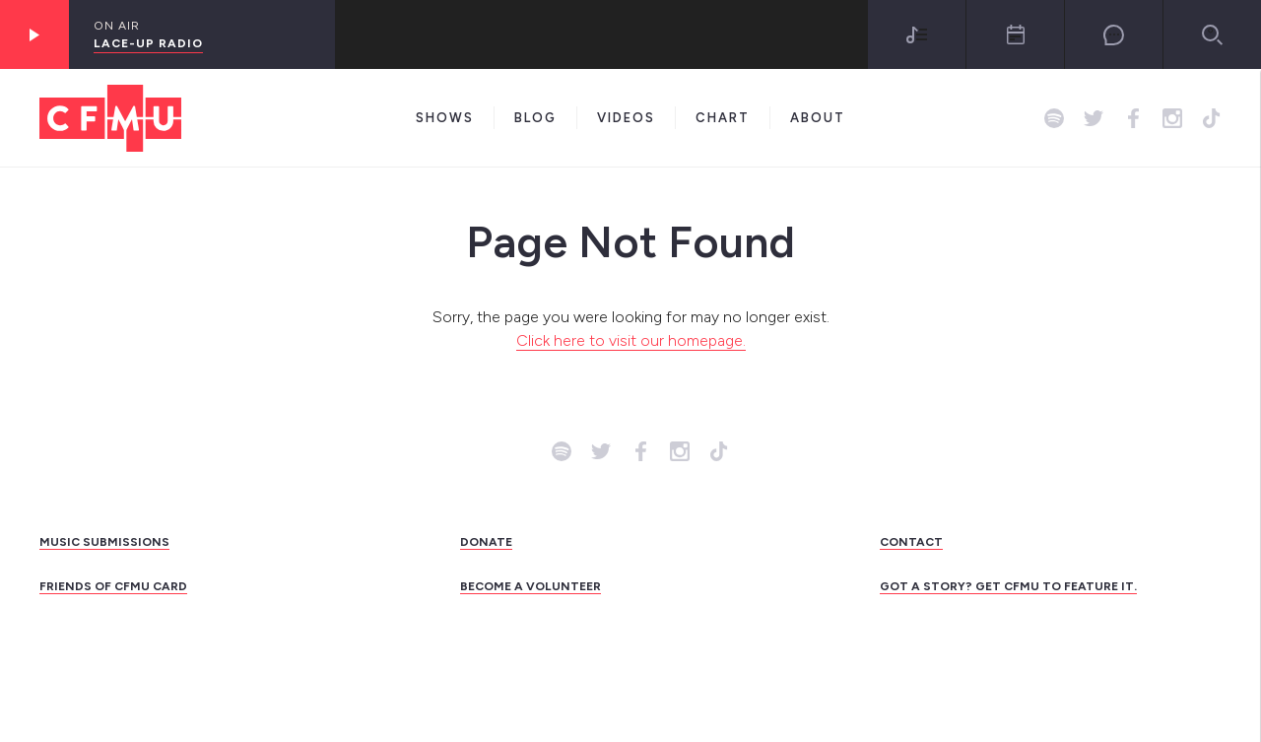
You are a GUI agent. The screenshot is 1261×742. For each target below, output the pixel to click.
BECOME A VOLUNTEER (530, 586)
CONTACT (911, 542)
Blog (535, 117)
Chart (723, 117)
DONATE (486, 542)
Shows (445, 117)
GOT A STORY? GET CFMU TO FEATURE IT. (1008, 586)
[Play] (34, 34)
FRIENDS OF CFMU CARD (113, 586)
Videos (626, 117)
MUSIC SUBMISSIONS (104, 542)
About (817, 117)
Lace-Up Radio (148, 43)
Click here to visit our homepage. (631, 340)
